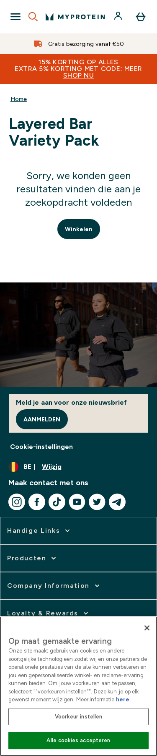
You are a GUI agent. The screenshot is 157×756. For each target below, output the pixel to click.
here (122, 699)
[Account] (118, 17)
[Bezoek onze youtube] (77, 502)
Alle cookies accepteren (78, 740)
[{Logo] (75, 16)
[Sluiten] (147, 628)
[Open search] (33, 17)
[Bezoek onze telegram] (117, 502)
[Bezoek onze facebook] (36, 502)
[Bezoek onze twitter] (97, 502)
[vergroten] (39, 530)
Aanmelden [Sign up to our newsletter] (41, 419)
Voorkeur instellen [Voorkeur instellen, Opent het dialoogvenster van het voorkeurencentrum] (79, 716)
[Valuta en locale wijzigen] (78, 467)
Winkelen (79, 229)
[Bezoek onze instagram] (16, 502)
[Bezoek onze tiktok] (57, 502)
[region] (78, 686)
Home (18, 99)
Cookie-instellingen (41, 446)
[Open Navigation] (15, 16)
